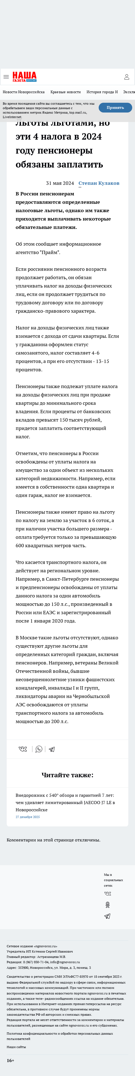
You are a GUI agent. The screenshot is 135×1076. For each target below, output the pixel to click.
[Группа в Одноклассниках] (108, 904)
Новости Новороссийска (24, 91)
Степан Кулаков (99, 183)
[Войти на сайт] (126, 76)
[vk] (23, 749)
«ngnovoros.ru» (45, 946)
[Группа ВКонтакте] (108, 893)
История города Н (102, 91)
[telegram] (53, 749)
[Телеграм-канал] (108, 916)
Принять (115, 107)
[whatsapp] (38, 749)
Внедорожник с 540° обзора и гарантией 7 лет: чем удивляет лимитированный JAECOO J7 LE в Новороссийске (67, 806)
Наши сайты (16, 1047)
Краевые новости (66, 91)
